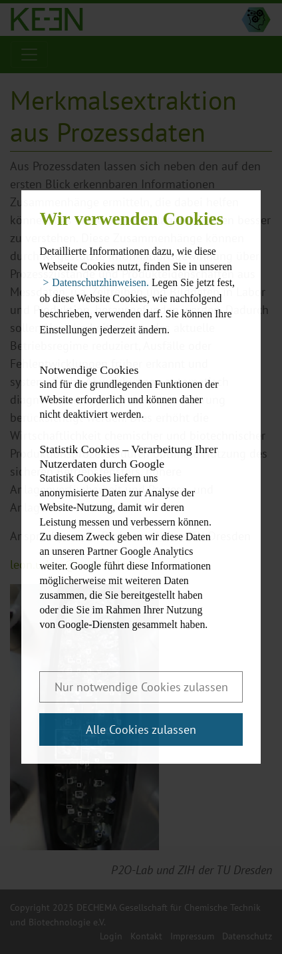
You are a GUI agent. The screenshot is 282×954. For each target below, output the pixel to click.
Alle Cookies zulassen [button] (141, 729)
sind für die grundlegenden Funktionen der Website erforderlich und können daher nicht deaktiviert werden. (129, 391)
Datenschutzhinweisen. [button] (100, 282)
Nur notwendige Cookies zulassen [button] (141, 687)
